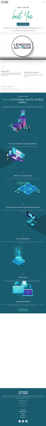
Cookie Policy (23, 405)
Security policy (23, 402)
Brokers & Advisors (23, 411)
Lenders (23, 413)
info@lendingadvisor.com (23, 400)
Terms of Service (23, 403)
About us (23, 415)
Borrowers (23, 409)
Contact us (23, 417)
